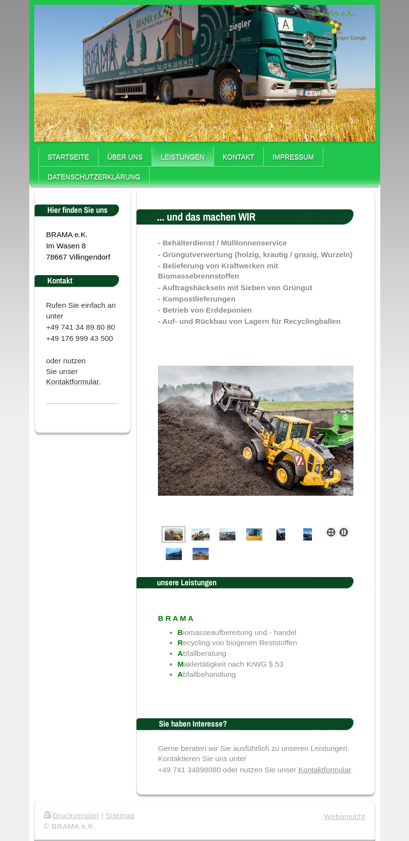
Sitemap (120, 815)
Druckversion (71, 815)
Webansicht (345, 816)
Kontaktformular (324, 770)
